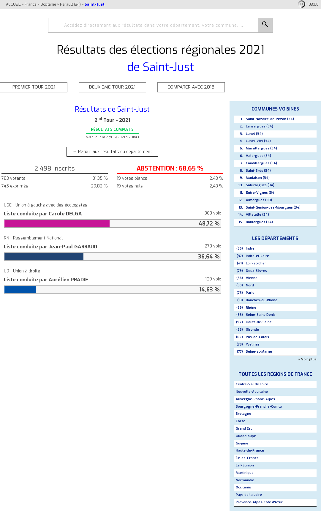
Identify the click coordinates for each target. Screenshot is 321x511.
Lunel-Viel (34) (258, 141)
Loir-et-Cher (256, 263)
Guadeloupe (246, 436)
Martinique (245, 473)
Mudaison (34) (258, 178)
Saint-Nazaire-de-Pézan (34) (270, 119)
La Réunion (245, 465)
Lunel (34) (254, 134)
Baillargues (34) (259, 222)
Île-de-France (247, 458)
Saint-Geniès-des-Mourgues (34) (273, 207)
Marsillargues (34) (261, 148)
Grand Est (244, 428)
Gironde (252, 329)
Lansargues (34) (259, 126)
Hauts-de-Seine (259, 322)
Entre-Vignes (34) (261, 192)
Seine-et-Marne (259, 351)
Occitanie (48, 4)
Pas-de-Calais (257, 337)
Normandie (245, 480)
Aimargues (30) (259, 200)
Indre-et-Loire (257, 256)
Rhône (251, 307)
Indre (250, 248)
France (31, 4)
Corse (240, 421)
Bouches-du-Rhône (261, 300)
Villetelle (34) (257, 214)
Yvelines (253, 344)
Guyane (242, 443)
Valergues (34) (258, 156)
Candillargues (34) (261, 163)
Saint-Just (95, 4)
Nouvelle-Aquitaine (252, 391)
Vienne (251, 278)
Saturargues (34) (260, 185)
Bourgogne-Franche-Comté (259, 406)
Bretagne (243, 413)
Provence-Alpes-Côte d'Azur (259, 502)
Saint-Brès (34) (258, 170)
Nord (250, 285)
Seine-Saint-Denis (261, 315)
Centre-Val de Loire (252, 384)
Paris (250, 293)
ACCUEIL (13, 4)
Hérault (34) (70, 4)
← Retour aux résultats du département (112, 151)
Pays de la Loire (249, 495)
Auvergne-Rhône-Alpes (255, 399)
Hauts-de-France (250, 450)
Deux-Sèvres (256, 271)
